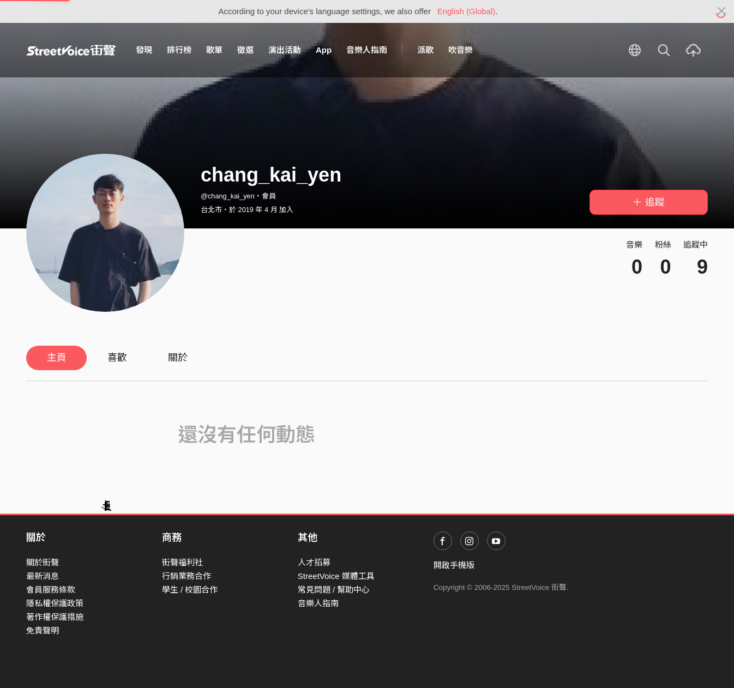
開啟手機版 (454, 565)
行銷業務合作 (186, 576)
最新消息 (42, 576)
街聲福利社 (182, 562)
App (324, 50)
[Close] (721, 11)
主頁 (57, 357)
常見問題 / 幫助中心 (334, 589)
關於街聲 (42, 562)
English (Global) (466, 11)
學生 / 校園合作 (190, 589)
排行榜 (179, 50)
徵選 (245, 50)
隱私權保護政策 (54, 603)
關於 (178, 357)
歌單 (214, 50)
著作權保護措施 (54, 616)
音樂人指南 (366, 50)
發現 (144, 50)
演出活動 (284, 50)
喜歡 (117, 357)
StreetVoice (71, 50)
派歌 (425, 50)
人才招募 (314, 562)
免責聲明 (42, 630)
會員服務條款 (50, 589)
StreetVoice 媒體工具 (336, 576)
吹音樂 (460, 50)
